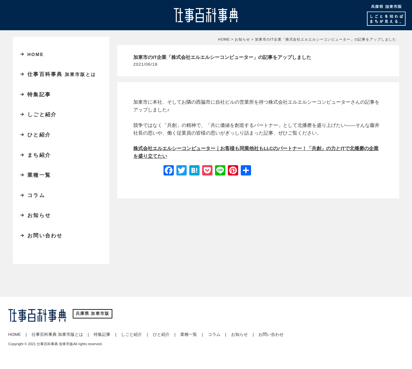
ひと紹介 (39, 134)
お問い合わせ (45, 235)
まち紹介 (39, 155)
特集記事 (39, 94)
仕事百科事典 (61, 74)
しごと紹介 (42, 114)
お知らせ (39, 215)
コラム (36, 195)
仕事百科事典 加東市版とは (57, 334)
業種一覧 (39, 175)
